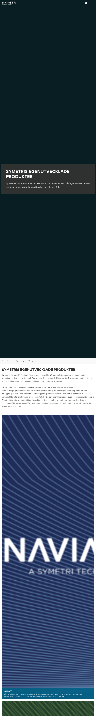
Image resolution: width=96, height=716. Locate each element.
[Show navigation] (91, 3)
